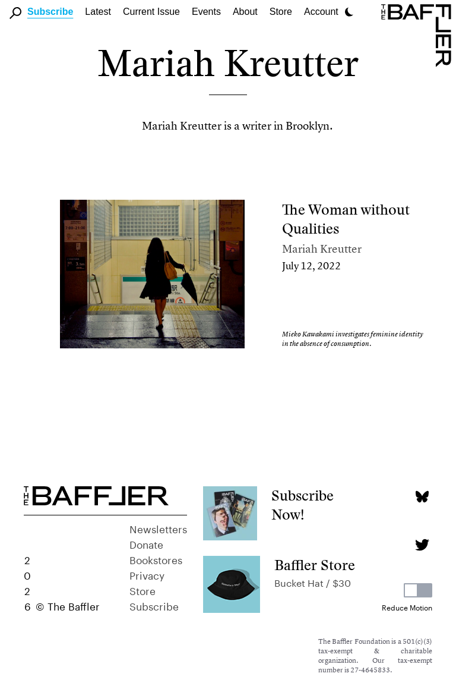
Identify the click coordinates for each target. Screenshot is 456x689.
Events (206, 12)
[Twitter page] (421, 544)
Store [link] (281, 12)
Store (142, 589)
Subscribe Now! (302, 505)
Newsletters (158, 528)
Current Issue (151, 12)
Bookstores (155, 559)
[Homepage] (418, 34)
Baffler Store (314, 565)
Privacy (146, 574)
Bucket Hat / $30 (312, 581)
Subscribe (50, 12)
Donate (146, 543)
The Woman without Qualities (346, 219)
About (245, 12)
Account (321, 12)
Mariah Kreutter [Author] (322, 248)
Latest (98, 12)
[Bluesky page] (421, 496)
